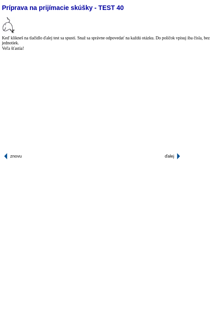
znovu (16, 155)
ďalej (169, 155)
